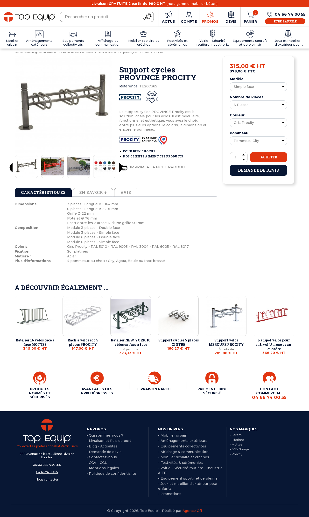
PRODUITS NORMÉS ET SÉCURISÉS (40, 393)
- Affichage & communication (183, 452)
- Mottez (236, 444)
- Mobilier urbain (172, 435)
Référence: (128, 86)
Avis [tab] (125, 192)
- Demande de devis (103, 452)
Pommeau (239, 133)
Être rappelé (285, 21)
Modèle (237, 79)
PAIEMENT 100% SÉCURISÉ (211, 391)
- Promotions (169, 494)
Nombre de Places (246, 97)
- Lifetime (237, 440)
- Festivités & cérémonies (180, 462)
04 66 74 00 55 (47, 472)
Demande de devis (258, 170)
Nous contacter (47, 479)
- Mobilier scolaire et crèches (183, 457)
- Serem (236, 435)
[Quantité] (239, 157)
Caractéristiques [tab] (43, 192)
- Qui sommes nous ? (104, 435)
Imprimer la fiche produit (152, 167)
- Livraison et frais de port (108, 441)
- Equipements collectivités (182, 446)
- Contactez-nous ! (102, 457)
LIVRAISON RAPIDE (154, 389)
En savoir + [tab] (93, 192)
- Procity (236, 454)
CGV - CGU (98, 462)
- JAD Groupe (240, 449)
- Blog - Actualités (102, 446)
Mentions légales (104, 468)
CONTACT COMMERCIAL (269, 393)
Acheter (268, 157)
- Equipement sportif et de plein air (189, 478)
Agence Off (192, 511)
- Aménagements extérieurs (182, 441)
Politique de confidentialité (112, 473)
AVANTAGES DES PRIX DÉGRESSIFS (97, 391)
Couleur (237, 115)
